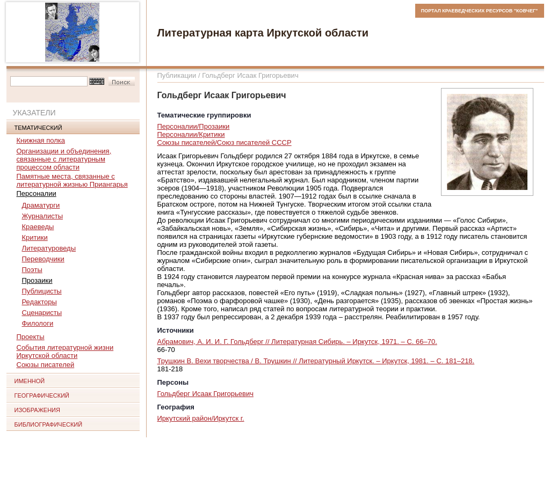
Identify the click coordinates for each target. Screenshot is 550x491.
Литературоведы (49, 248)
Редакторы (39, 302)
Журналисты (42, 216)
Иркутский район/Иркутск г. (200, 418)
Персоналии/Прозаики (193, 126)
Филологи (38, 323)
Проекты (31, 337)
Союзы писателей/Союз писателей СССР (224, 142)
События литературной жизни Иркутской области (65, 351)
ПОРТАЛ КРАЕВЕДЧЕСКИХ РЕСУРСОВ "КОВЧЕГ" (479, 10)
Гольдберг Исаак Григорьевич (205, 394)
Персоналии (36, 193)
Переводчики (43, 259)
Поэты (32, 270)
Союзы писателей (46, 365)
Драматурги (41, 205)
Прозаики (37, 280)
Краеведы (38, 227)
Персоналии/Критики (191, 134)
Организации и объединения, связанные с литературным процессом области (64, 159)
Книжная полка (41, 140)
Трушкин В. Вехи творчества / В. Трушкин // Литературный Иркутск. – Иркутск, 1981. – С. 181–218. (316, 361)
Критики (35, 237)
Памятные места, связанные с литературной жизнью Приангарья (72, 180)
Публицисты (42, 291)
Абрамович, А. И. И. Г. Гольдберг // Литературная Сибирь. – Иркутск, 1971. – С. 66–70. (297, 342)
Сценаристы (42, 313)
